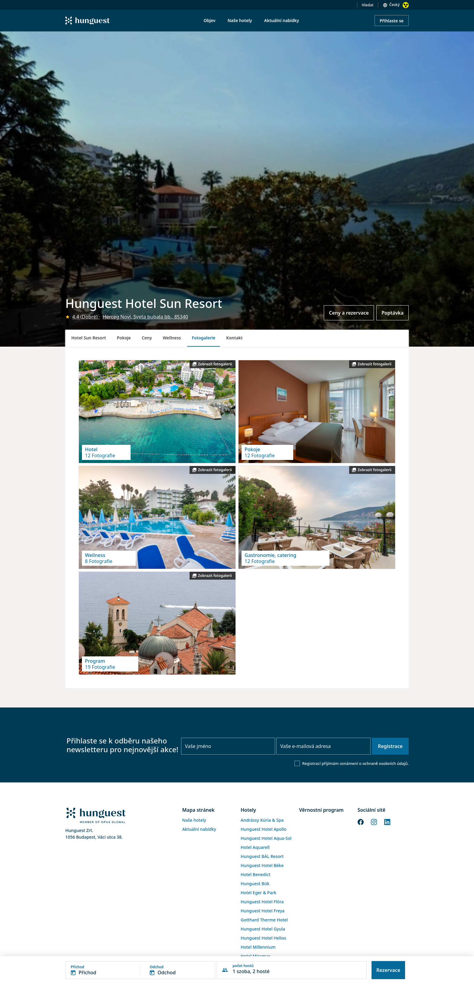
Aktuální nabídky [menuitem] (281, 20)
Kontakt (234, 338)
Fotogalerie (204, 338)
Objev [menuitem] (209, 20)
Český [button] (394, 4)
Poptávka (392, 312)
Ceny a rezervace (349, 312)
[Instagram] (374, 821)
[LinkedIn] (387, 821)
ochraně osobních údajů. (385, 763)
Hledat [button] (368, 5)
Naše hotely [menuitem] (240, 20)
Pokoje (124, 338)
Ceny (147, 338)
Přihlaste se (392, 21)
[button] (140, 970)
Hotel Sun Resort (88, 338)
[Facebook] (361, 821)
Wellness (172, 338)
